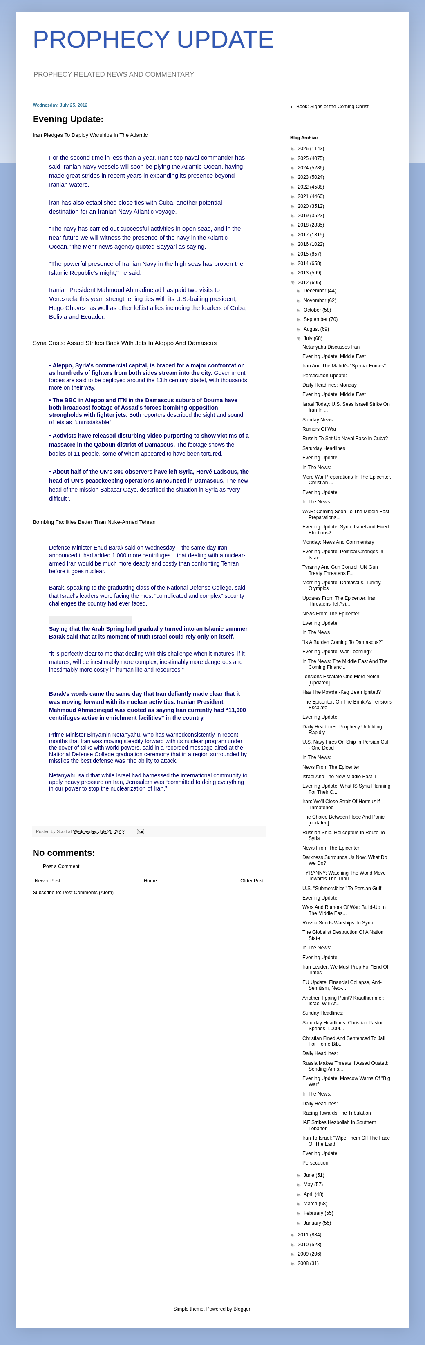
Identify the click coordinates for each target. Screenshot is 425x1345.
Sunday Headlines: (323, 1013)
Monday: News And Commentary (338, 542)
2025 (304, 158)
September (316, 319)
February (314, 1213)
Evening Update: (320, 458)
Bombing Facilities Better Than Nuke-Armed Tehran (94, 522)
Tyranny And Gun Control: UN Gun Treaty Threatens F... (340, 570)
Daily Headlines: (320, 1053)
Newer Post (47, 881)
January (313, 1223)
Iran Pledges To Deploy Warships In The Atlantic (90, 135)
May (309, 1184)
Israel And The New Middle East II (339, 776)
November (316, 300)
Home (150, 881)
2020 (304, 206)
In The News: (316, 467)
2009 (304, 1254)
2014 (304, 263)
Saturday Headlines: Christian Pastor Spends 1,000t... (342, 1025)
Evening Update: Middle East (334, 356)
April (309, 1194)
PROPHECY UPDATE (153, 39)
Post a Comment (61, 866)
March (311, 1204)
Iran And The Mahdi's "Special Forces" (344, 366)
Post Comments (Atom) (88, 892)
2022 (304, 187)
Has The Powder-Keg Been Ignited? (341, 692)
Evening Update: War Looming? (337, 652)
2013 (304, 273)
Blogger (241, 1309)
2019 (304, 215)
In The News (316, 632)
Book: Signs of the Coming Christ (332, 106)
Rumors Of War (319, 429)
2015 (304, 254)
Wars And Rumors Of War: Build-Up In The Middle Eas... (344, 910)
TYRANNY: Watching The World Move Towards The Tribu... (344, 876)
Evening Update (319, 623)
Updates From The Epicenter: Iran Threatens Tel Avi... (339, 601)
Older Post (252, 881)
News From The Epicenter (330, 614)
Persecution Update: (324, 376)
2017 (304, 235)
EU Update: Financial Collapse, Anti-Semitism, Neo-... (342, 985)
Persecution (315, 1163)
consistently (200, 734)
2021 (304, 196)
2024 (304, 168)
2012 (304, 282)
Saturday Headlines (323, 448)
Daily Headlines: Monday (329, 385)
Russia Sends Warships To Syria (337, 923)
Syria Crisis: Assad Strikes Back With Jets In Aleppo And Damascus (125, 342)
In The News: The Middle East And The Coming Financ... (344, 664)
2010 (304, 1244)
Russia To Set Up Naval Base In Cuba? (345, 438)
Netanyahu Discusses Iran (331, 347)
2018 (304, 225)
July (309, 338)
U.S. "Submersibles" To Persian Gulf (341, 888)
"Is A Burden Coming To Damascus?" (342, 642)
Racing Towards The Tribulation (336, 1113)
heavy (71, 782)
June (309, 1175)
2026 (304, 148)
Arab (98, 629)
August (312, 329)
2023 (304, 177)
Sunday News (317, 420)
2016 (304, 244)
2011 (304, 1235)
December (316, 291)
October (313, 310)
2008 (304, 1263)
